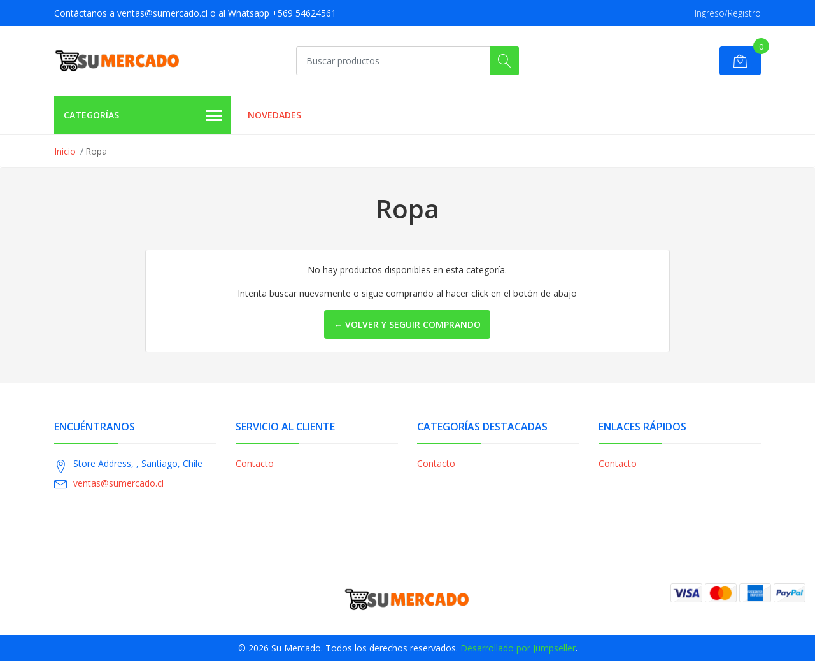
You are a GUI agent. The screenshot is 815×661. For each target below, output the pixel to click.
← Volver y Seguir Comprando (407, 324)
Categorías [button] (143, 116)
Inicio (65, 151)
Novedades (274, 115)
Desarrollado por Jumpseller (518, 648)
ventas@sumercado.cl (118, 483)
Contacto (255, 463)
